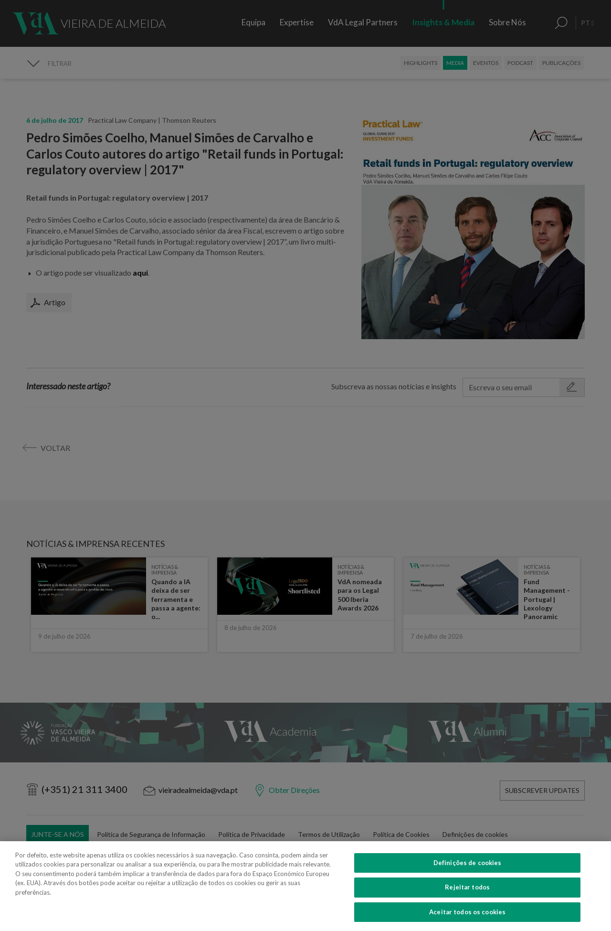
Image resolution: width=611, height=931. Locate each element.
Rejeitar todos (467, 901)
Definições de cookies (467, 876)
